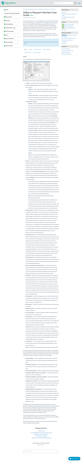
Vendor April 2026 (67, 26)
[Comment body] (40, 451)
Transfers (44, 9)
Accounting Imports (52, 9)
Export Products (47, 49)
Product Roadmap (9, 31)
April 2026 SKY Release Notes (68, 38)
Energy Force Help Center (67, 50)
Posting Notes (37, 49)
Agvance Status (9, 45)
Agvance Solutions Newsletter (12, 13)
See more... (64, 18)
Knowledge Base (9, 24)
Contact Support (9, 42)
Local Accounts (27, 52)
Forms (6, 35)
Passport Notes (36, 52)
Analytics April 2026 (68, 24)
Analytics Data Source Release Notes (41, 437)
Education (7, 20)
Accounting (38, 9)
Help (79, 3)
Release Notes (8, 17)
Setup (25, 49)
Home (7, 9)
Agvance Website (9, 38)
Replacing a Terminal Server (41, 434)
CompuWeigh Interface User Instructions (41, 432)
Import (30, 49)
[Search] (75, 3)
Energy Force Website (67, 54)
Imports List (41, 431)
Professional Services (10, 27)
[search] (63, 3)
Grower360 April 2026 (68, 27)
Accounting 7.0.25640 (41, 436)
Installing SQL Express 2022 (68, 17)
